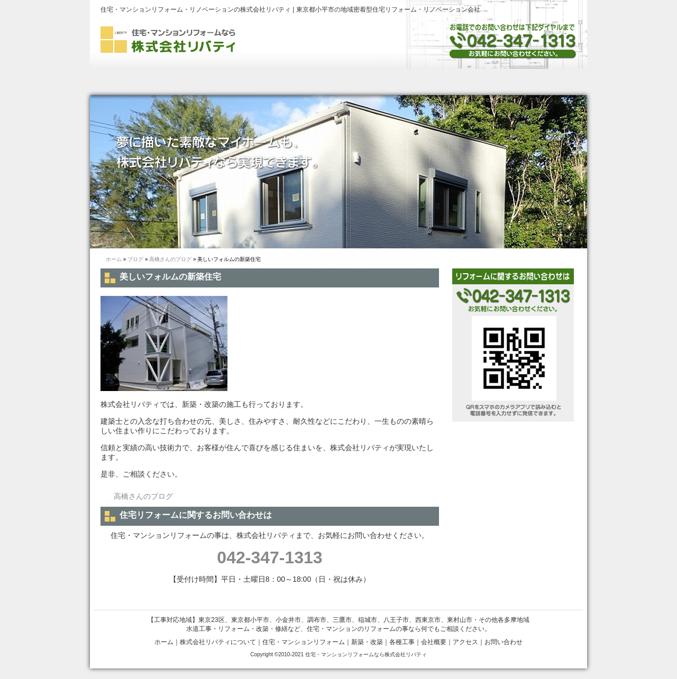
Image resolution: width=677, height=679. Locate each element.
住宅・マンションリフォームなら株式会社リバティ (366, 654)
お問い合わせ (548, 82)
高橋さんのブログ (170, 259)
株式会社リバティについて (191, 82)
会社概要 (482, 82)
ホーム (120, 82)
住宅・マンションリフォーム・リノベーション (286, 82)
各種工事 (428, 82)
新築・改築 (371, 82)
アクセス (465, 642)
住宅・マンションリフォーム (303, 642)
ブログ (135, 259)
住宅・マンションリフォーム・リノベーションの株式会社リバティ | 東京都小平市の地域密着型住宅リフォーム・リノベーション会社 (290, 9)
